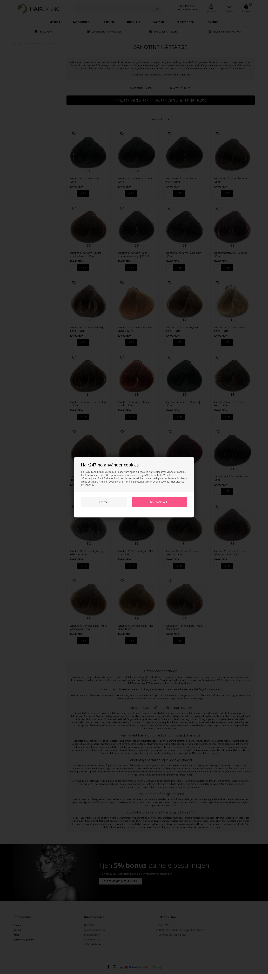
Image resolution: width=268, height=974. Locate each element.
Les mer (103, 502)
